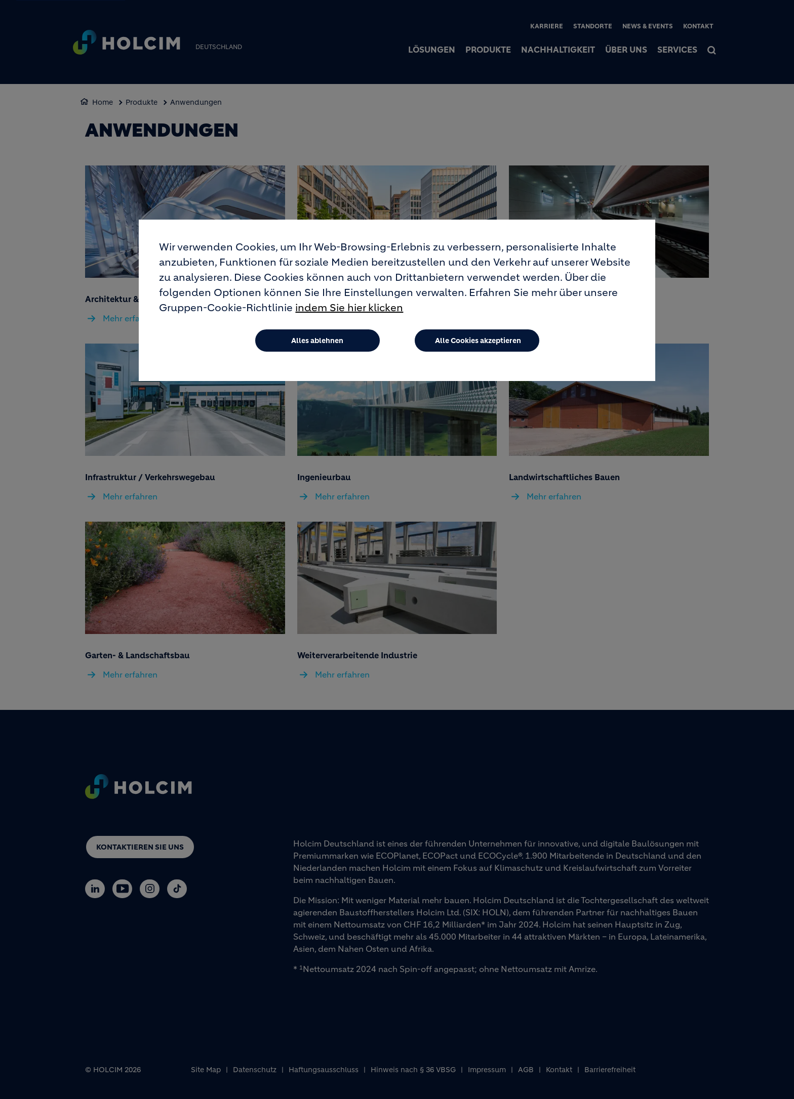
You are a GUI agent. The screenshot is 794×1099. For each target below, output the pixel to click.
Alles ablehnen (317, 346)
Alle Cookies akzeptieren (478, 346)
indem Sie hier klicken (349, 314)
